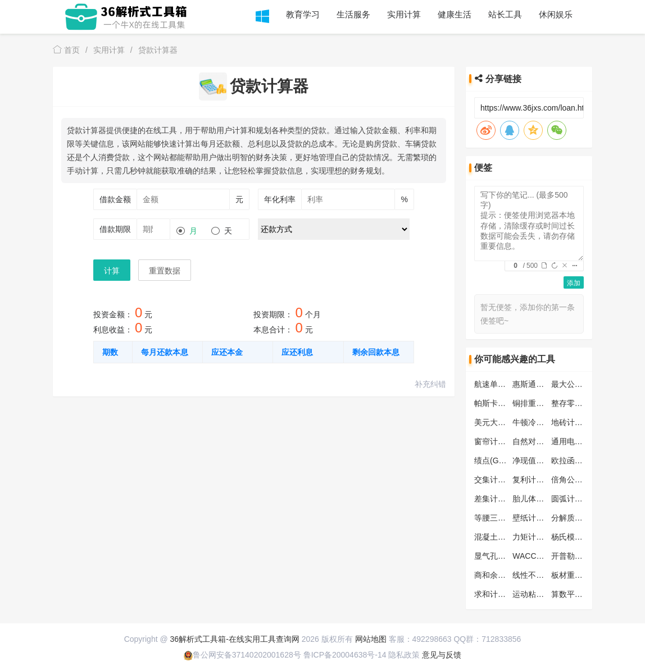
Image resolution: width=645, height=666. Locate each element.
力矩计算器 (532, 536)
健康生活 (454, 14)
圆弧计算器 (571, 498)
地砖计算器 (571, 422)
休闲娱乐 (556, 14)
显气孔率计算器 (501, 555)
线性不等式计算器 (543, 575)
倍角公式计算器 (578, 479)
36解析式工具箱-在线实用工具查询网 (234, 639)
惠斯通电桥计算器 (543, 384)
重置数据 (164, 270)
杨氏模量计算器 (578, 536)
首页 (66, 49)
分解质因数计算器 (582, 517)
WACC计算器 (536, 555)
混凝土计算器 (497, 536)
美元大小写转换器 (505, 422)
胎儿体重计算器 (539, 498)
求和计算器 (494, 594)
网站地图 (371, 639)
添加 (573, 283)
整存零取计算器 (578, 403)
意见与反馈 (441, 654)
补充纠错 (430, 384)
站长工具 (505, 14)
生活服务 (353, 14)
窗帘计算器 (494, 441)
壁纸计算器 (532, 517)
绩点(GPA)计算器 (504, 460)
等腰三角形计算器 (505, 517)
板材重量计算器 (578, 575)
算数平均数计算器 (582, 594)
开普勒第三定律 (578, 555)
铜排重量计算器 (539, 403)
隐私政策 (404, 654)
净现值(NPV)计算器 (546, 460)
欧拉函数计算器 (578, 460)
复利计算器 (532, 479)
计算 (112, 270)
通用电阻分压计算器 (586, 441)
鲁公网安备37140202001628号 (242, 654)
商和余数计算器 (501, 575)
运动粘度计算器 (539, 594)
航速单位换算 (497, 384)
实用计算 (404, 14)
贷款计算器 (158, 49)
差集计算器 (494, 498)
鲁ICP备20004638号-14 (345, 654)
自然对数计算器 (539, 441)
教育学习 (303, 14)
